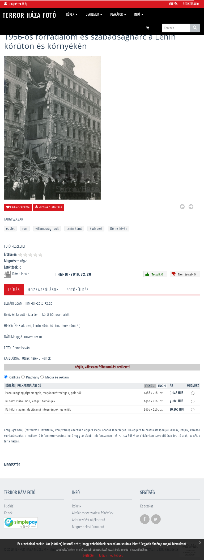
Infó (138, 14)
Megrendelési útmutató (88, 527)
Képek (72, 14)
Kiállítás (14, 377)
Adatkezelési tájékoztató (88, 520)
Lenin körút (74, 229)
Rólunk (76, 506)
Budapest (96, 229)
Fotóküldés (78, 289)
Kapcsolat (146, 506)
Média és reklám (57, 377)
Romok (46, 358)
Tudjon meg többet (111, 555)
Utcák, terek (30, 358)
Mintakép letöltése (48, 207)
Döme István (118, 229)
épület (10, 229)
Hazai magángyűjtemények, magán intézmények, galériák (43, 393)
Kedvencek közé (18, 207)
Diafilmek (94, 14)
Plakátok (118, 14)
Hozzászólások (43, 289)
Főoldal (9, 506)
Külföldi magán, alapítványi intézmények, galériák (38, 409)
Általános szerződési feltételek (92, 513)
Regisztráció (191, 4)
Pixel (150, 386)
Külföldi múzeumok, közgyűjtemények (30, 401)
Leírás (14, 289)
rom (25, 229)
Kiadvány (32, 377)
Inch (162, 386)
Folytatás (88, 555)
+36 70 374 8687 (123, 436)
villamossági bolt (47, 229)
